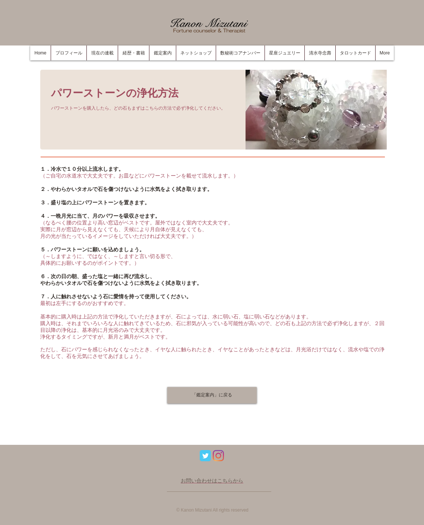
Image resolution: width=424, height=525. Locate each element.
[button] (133, 52)
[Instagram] (218, 455)
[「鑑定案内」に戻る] (212, 395)
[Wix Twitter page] (205, 455)
